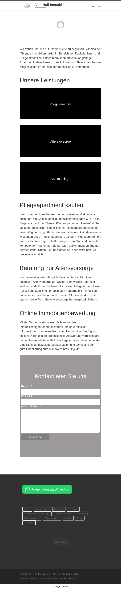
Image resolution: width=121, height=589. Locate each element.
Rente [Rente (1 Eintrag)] (79, 518)
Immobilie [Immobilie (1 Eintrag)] (73, 509)
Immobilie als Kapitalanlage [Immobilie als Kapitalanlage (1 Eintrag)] (37, 514)
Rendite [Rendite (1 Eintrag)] (68, 518)
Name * (26, 386)
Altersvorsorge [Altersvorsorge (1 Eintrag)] (42, 509)
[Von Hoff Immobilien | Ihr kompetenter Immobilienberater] (27, 5)
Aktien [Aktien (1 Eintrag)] (27, 509)
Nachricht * (31, 406)
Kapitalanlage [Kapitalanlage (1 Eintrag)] (83, 514)
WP (36, 579)
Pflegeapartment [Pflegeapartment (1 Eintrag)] (31, 518)
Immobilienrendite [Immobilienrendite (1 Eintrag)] (63, 514)
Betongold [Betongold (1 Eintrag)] (58, 509)
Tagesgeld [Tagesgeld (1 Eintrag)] (29, 523)
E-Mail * (28, 396)
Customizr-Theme (67, 579)
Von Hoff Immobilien (39, 574)
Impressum (60, 542)
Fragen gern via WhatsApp (50, 489)
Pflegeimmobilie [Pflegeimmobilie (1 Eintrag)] (52, 518)
